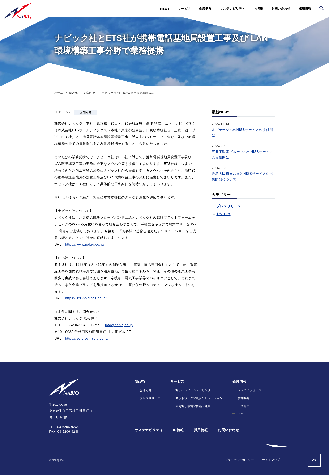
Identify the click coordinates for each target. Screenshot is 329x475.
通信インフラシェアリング (193, 390)
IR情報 (258, 8)
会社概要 (243, 398)
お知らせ (85, 112)
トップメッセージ (249, 390)
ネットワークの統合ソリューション (198, 398)
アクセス (243, 406)
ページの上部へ (314, 460)
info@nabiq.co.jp (119, 325)
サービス (184, 8)
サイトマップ (271, 460)
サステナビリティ (232, 8)
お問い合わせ (280, 8)
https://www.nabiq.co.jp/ (84, 244)
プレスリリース (228, 206)
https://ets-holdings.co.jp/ (86, 298)
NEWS (165, 8)
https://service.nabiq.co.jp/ (86, 338)
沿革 (240, 414)
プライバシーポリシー (239, 460)
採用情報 (305, 8)
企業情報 (205, 8)
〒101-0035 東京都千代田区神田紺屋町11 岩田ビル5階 (71, 411)
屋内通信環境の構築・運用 (193, 406)
